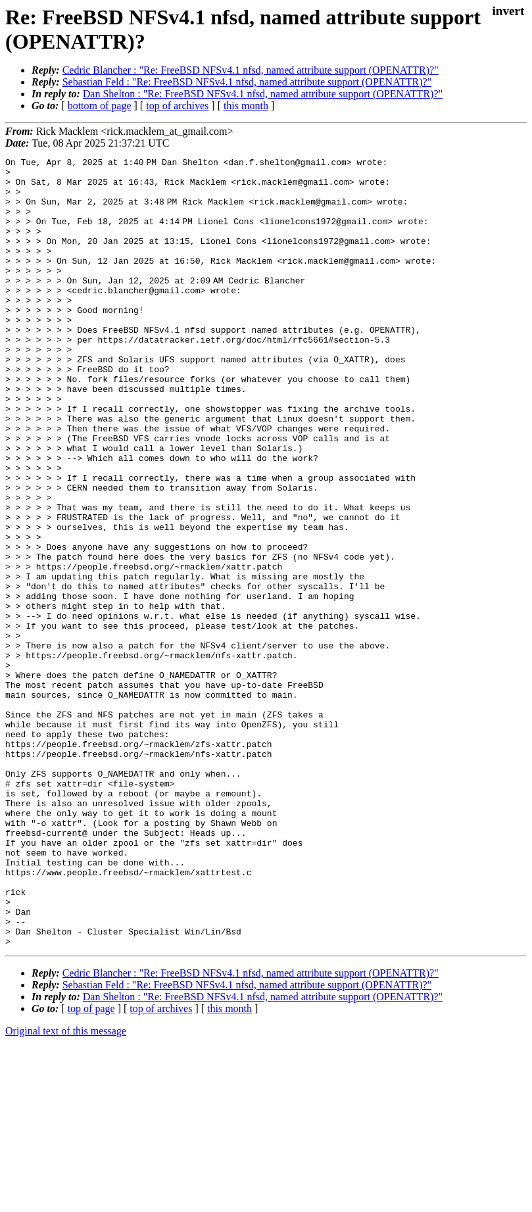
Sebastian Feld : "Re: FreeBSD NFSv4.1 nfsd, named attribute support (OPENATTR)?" (246, 81)
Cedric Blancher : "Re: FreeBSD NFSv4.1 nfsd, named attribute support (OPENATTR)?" (250, 70)
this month (246, 105)
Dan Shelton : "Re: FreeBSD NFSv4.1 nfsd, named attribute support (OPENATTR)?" (263, 93)
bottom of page (100, 105)
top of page (91, 1166)
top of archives (177, 105)
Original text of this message (65, 1188)
